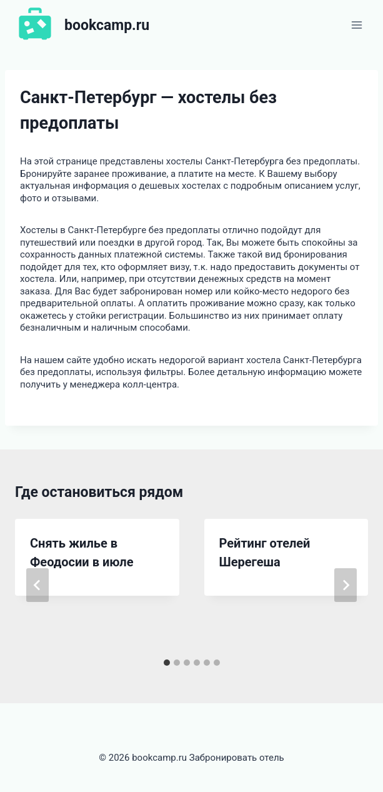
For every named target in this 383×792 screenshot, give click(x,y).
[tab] (167, 662)
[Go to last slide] (37, 585)
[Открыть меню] (356, 24)
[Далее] (345, 585)
